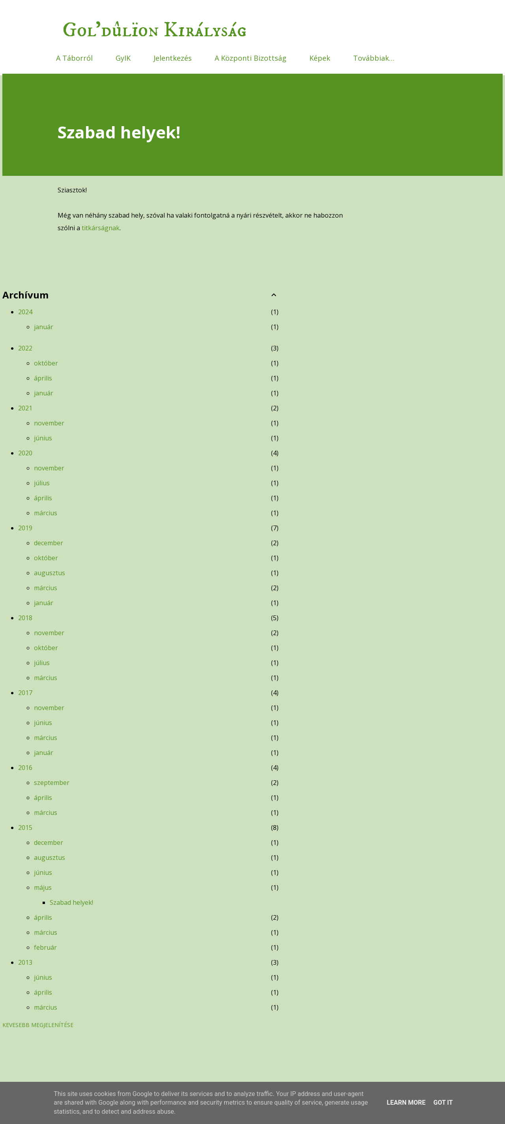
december (48, 543)
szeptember (51, 782)
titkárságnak (101, 228)
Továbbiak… (374, 58)
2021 (25, 408)
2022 (25, 348)
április (43, 378)
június (43, 438)
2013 (25, 962)
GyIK (123, 58)
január (43, 326)
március (45, 513)
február (45, 947)
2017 (25, 692)
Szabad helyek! (71, 902)
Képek (319, 58)
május (43, 887)
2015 (25, 827)
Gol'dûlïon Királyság (154, 30)
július (42, 483)
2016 (25, 767)
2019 (25, 528)
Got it (443, 1102)
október (46, 363)
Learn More (406, 1102)
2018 (25, 617)
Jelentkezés (172, 58)
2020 (25, 453)
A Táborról (74, 58)
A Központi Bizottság (250, 58)
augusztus (49, 573)
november (49, 423)
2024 (25, 312)
